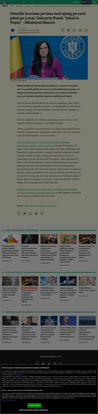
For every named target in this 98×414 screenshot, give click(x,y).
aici (35, 382)
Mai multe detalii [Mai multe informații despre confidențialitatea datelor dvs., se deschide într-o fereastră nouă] (18, 374)
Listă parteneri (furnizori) (9, 400)
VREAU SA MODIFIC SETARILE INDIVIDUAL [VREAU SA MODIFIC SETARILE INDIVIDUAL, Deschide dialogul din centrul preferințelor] (33, 410)
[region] (49, 389)
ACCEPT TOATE (34, 405)
